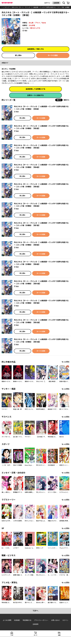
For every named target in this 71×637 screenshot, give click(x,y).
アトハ (37, 23)
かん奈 (31, 23)
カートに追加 (53, 55)
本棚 (59, 635)
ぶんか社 (32, 25)
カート (35, 635)
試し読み (18, 55)
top (11, 635)
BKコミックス (35, 28)
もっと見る (65, 362)
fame (44, 23)
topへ (35, 611)
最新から (66, 100)
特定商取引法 (27, 620)
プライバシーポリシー (41, 620)
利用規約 (17, 620)
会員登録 (56, 3)
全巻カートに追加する (35, 95)
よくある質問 (7, 620)
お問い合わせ (55, 620)
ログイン (47, 3)
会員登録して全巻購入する (35, 89)
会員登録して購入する (35, 49)
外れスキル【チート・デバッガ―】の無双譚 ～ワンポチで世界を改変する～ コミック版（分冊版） (41, 7)
